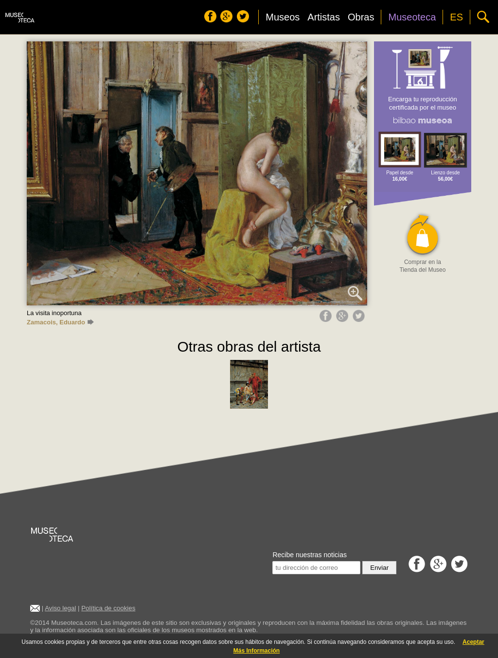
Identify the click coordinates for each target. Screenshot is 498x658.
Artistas (323, 17)
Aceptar (473, 642)
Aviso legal (60, 608)
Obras (361, 17)
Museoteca (412, 17)
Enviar (379, 567)
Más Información (256, 650)
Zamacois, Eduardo (60, 322)
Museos (283, 17)
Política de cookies (108, 608)
